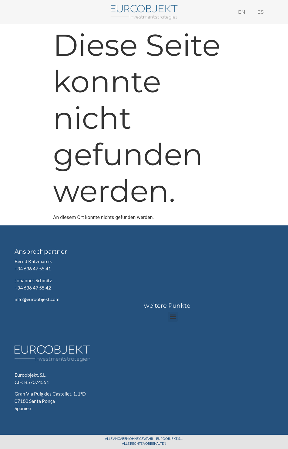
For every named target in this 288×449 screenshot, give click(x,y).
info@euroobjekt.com (37, 299)
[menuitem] (241, 12)
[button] (173, 317)
